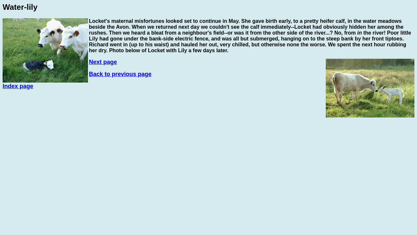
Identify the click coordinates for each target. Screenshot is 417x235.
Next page (103, 62)
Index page (18, 86)
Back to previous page (120, 74)
